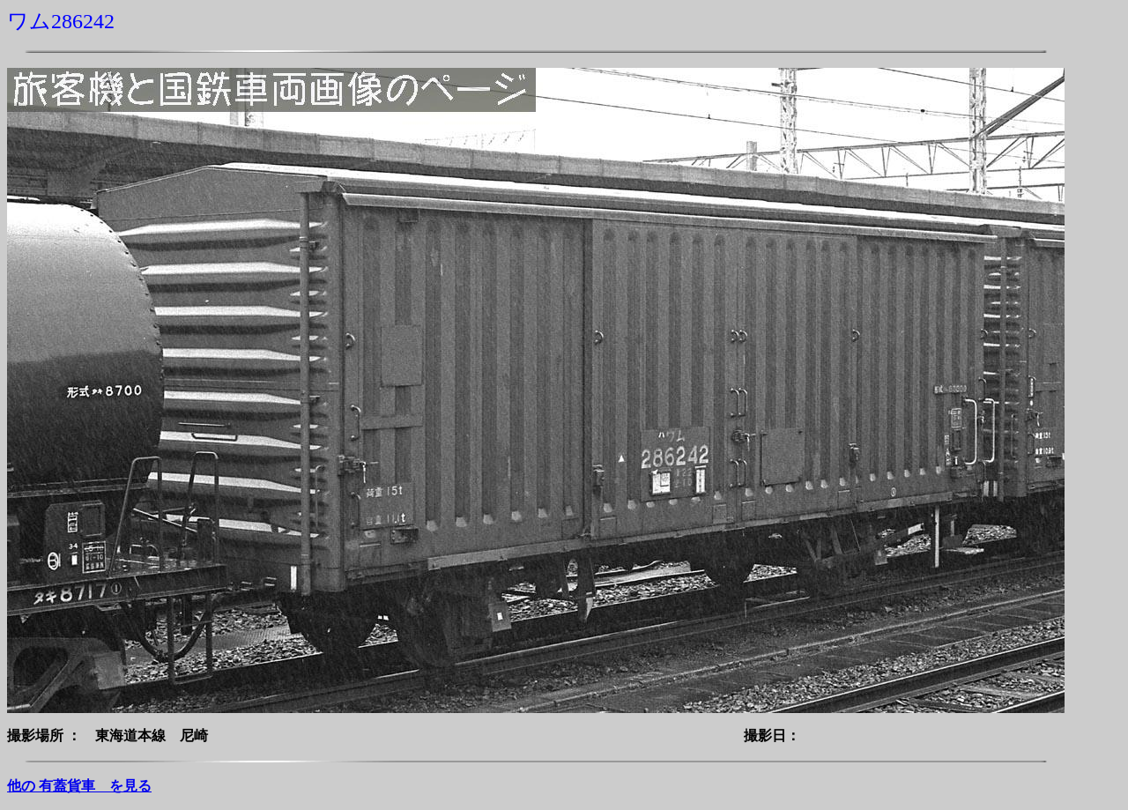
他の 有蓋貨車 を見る (79, 785)
